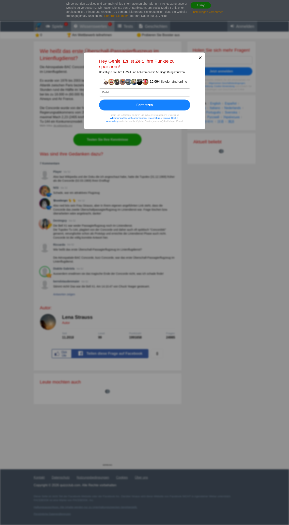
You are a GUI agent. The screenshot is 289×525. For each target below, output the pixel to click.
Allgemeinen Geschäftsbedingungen (128, 118)
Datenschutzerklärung (159, 118)
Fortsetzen (144, 105)
